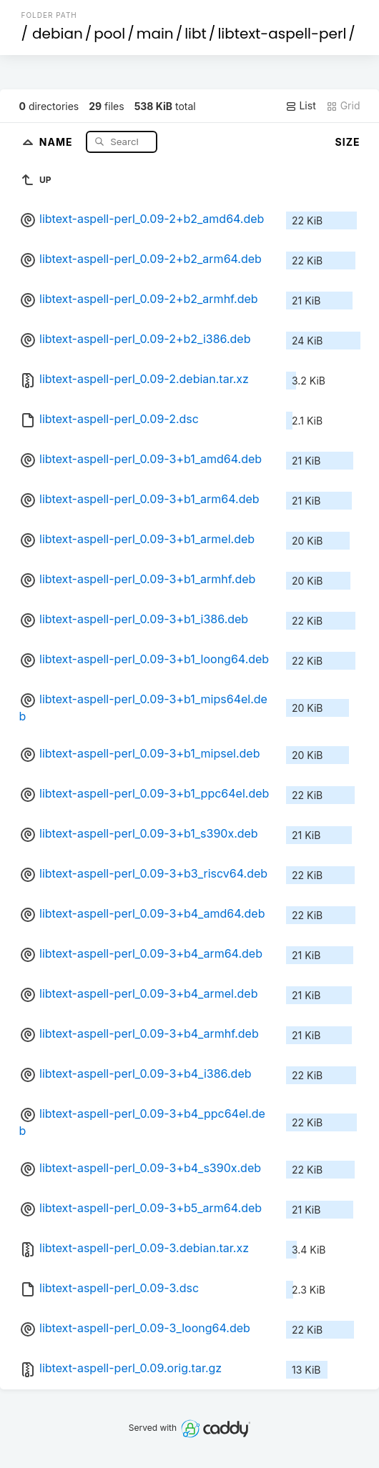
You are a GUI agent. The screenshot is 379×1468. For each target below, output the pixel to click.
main (155, 34)
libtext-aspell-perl (281, 34)
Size (347, 142)
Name (57, 141)
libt (195, 34)
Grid (343, 105)
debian (57, 34)
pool (109, 34)
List (300, 105)
